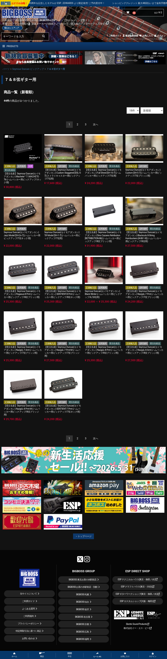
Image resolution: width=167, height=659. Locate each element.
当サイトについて (28, 593)
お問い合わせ (28, 638)
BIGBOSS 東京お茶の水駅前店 (82, 579)
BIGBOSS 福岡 (82, 639)
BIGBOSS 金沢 (82, 609)
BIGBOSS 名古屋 (82, 617)
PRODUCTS (10, 46)
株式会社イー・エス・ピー (138, 628)
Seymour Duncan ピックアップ (28, 69)
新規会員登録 (130, 35)
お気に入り (146, 35)
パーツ (6, 69)
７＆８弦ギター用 (56, 69)
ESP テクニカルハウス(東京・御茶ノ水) (138, 579)
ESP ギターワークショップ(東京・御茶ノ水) (138, 594)
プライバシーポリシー (28, 623)
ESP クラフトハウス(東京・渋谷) (137, 586)
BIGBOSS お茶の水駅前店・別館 (83, 587)
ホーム (14, 655)
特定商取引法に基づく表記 (28, 631)
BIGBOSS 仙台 (82, 601)
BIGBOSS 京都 (82, 624)
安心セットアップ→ (12, 28)
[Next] (95, 124)
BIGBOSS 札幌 (82, 594)
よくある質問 (28, 608)
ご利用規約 (28, 616)
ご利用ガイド (114, 35)
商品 (42, 655)
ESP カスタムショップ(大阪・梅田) (137, 601)
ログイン (160, 35)
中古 (70, 655)
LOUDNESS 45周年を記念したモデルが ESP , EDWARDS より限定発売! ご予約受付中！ (71, 3)
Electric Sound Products (137, 624)
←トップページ (83, 536)
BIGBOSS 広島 (82, 631)
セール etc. (97, 655)
